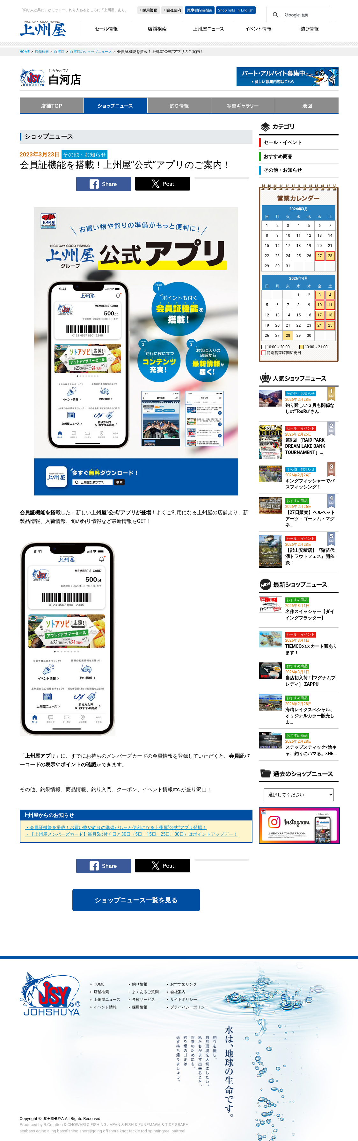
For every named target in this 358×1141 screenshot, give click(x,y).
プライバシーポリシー (189, 1007)
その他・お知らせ (283, 170)
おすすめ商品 (278, 156)
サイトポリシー (183, 999)
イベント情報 (105, 1007)
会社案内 (178, 992)
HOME (99, 984)
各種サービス (143, 999)
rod (144, 1131)
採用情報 (139, 1007)
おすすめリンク (183, 984)
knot (124, 1131)
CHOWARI (77, 1124)
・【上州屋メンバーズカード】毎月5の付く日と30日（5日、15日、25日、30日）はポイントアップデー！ (131, 834)
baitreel (178, 1131)
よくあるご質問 (145, 992)
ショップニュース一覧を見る (136, 900)
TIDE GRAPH (176, 1124)
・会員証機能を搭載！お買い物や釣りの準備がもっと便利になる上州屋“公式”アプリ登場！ (116, 827)
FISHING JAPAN (105, 1124)
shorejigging (90, 1131)
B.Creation (53, 1124)
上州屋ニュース (107, 999)
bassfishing (67, 1131)
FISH (129, 1124)
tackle (134, 1131)
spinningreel (159, 1131)
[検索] (297, 15)
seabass (27, 1131)
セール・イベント (283, 142)
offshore (111, 1131)
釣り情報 (139, 984)
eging (41, 1131)
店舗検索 (101, 992)
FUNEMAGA (149, 1124)
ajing (51, 1131)
